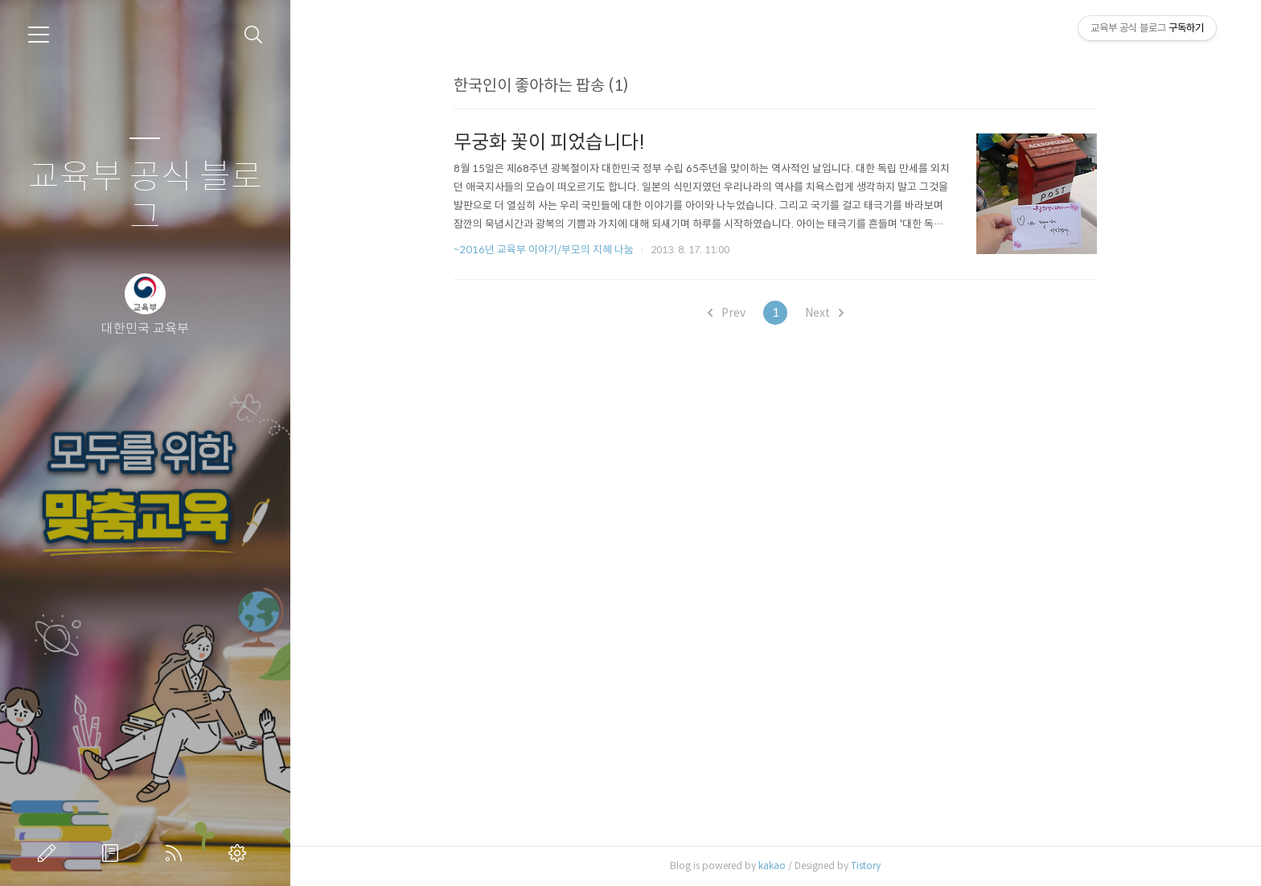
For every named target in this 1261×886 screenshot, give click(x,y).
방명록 (113, 853)
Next (824, 313)
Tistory (866, 865)
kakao (772, 865)
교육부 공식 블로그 (145, 197)
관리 (240, 853)
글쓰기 (50, 853)
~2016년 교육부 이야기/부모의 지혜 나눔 (544, 249)
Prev (727, 313)
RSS (177, 853)
